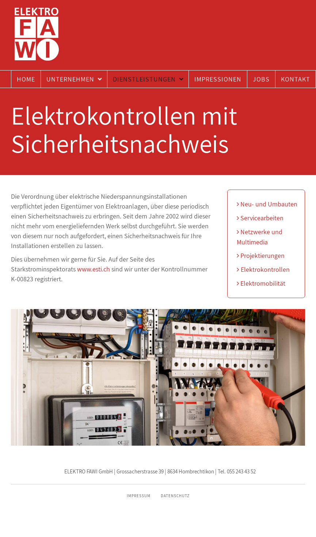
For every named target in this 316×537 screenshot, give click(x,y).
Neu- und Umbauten (267, 204)
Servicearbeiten (260, 218)
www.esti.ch (93, 269)
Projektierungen (261, 255)
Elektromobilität (261, 283)
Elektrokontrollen (263, 269)
